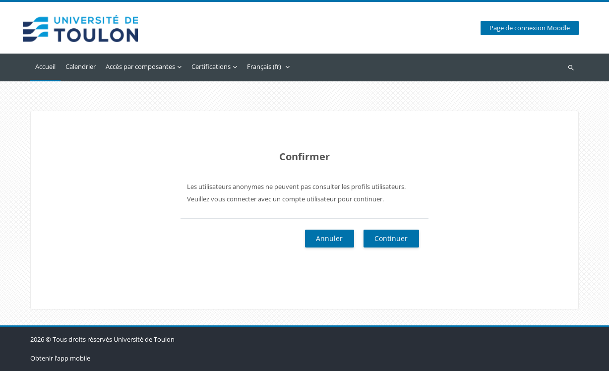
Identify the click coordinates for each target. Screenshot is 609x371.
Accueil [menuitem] (45, 66)
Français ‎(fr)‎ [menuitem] (264, 66)
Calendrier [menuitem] (80, 66)
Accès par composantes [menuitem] (140, 66)
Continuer (391, 238)
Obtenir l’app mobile (60, 358)
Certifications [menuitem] (211, 66)
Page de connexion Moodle (529, 28)
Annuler (329, 238)
